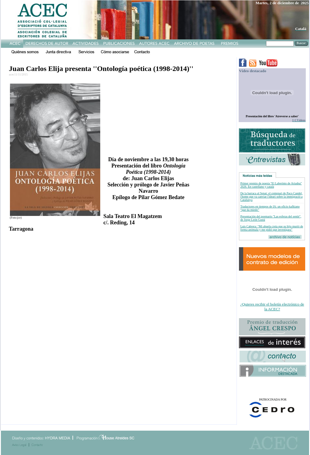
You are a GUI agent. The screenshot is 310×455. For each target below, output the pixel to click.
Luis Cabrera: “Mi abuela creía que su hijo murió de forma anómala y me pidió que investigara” (271, 228)
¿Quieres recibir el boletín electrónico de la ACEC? (272, 306)
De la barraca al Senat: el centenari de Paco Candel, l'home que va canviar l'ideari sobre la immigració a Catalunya (271, 196)
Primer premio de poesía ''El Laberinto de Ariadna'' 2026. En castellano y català (271, 185)
